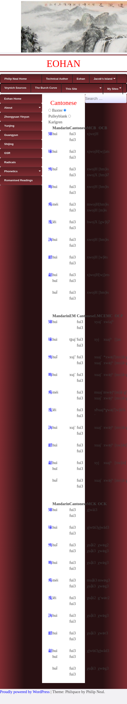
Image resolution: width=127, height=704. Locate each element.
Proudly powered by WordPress (25, 692)
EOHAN (64, 63)
